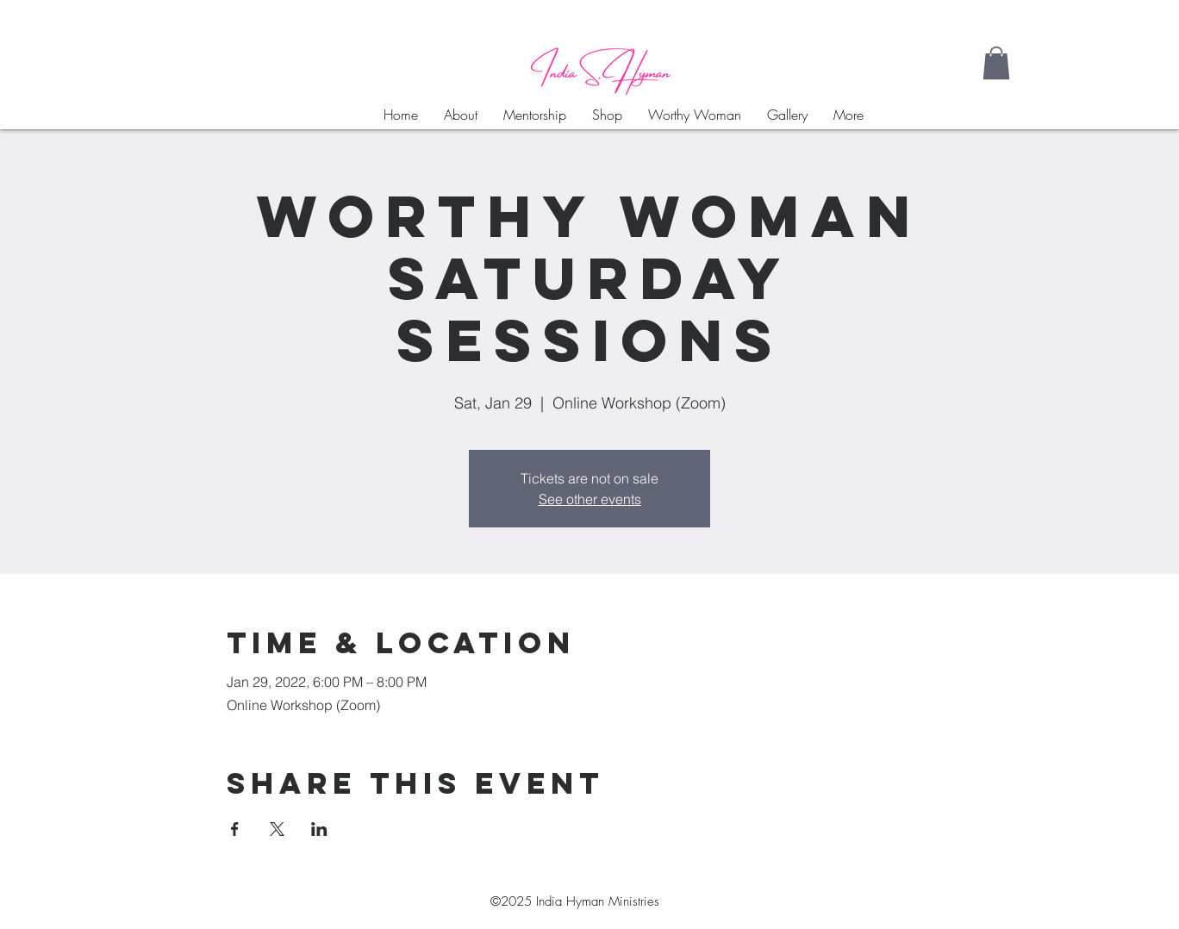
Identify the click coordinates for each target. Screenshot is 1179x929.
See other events (590, 499)
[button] (996, 63)
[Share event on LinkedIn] (319, 829)
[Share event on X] (277, 829)
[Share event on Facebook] (235, 829)
